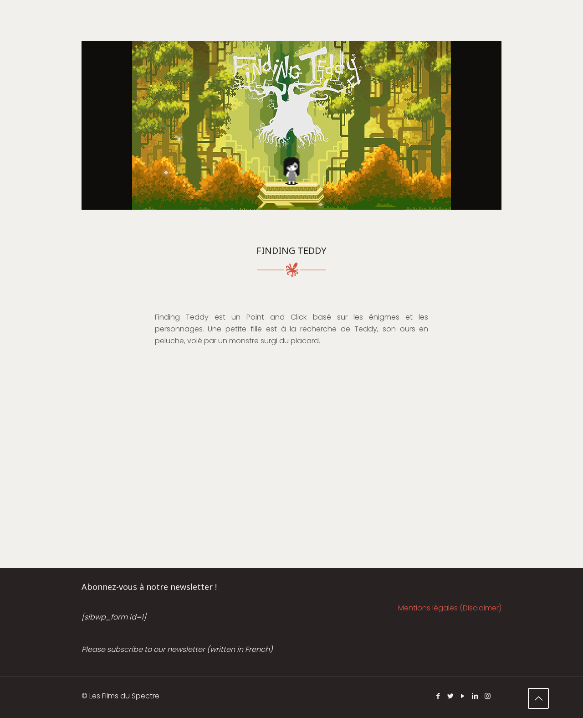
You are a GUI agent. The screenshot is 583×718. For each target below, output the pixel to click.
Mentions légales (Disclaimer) (449, 608)
